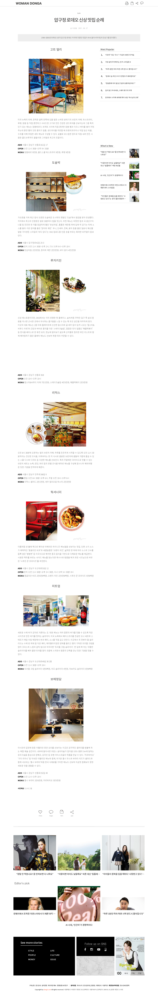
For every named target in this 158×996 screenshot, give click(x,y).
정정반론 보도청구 (62, 985)
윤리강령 (44, 985)
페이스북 (85, 949)
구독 (133, 973)
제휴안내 (98, 985)
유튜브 (98, 949)
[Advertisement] (50, 355)
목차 (126, 973)
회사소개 (79, 985)
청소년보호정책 (124, 985)
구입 (139, 973)
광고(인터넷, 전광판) (89, 985)
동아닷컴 (73, 985)
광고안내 (38, 985)
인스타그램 (91, 949)
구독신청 (32, 985)
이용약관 (105, 985)
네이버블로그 (105, 949)
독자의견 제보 (52, 985)
